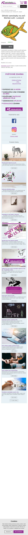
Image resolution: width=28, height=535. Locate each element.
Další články (14, 400)
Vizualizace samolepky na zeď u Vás (10, 392)
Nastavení (8, 531)
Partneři (14, 428)
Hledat (23, 6)
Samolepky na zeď (5, 65)
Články (14, 422)
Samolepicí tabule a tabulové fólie (9, 319)
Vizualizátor (14, 425)
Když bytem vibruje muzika (8, 295)
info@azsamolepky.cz (16, 442)
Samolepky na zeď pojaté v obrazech (10, 214)
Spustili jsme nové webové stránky (10, 240)
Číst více (14, 168)
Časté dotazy (14, 420)
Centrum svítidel (14, 136)
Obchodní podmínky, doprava (14, 415)
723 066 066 (16, 438)
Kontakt (14, 417)
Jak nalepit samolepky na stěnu (14, 412)
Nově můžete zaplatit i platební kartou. (10, 345)
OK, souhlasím (18, 531)
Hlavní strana (14, 410)
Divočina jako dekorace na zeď (9, 162)
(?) (12, 42)
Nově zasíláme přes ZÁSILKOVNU (9, 370)
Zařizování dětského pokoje (8, 189)
